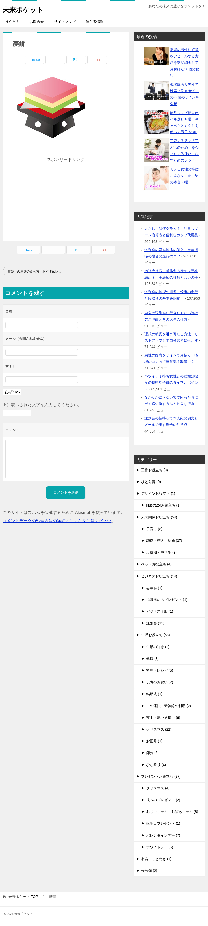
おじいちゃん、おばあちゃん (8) (172, 812)
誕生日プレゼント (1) (163, 823)
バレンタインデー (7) (163, 835)
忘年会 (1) (154, 588)
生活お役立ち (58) (155, 635)
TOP (23, 897)
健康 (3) (152, 659)
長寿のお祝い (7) (159, 682)
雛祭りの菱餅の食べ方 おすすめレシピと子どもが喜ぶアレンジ (37, 271)
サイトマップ (65, 22)
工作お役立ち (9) (154, 470)
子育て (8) (154, 529)
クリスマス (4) (157, 788)
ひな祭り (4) (156, 765)
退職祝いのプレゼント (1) (166, 600)
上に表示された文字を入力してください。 (42, 405)
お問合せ (37, 22)
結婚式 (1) (154, 694)
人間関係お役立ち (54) (159, 517)
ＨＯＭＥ (12, 22)
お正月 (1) (154, 741)
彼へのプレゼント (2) (163, 800)
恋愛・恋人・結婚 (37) (164, 541)
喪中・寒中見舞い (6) (163, 717)
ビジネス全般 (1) (159, 611)
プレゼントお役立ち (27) (161, 776)
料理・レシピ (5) (159, 670)
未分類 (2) (149, 871)
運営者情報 (95, 22)
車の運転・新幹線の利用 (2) (168, 706)
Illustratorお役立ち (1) (163, 505)
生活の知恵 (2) (157, 647)
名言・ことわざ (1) (156, 859)
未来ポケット (26, 9)
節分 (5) (152, 753)
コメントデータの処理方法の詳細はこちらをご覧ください (57, 520)
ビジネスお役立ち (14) (159, 576)
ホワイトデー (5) (159, 847)
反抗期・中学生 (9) (161, 552)
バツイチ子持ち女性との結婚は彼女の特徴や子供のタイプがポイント (171, 382)
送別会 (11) (155, 623)
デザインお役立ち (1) (158, 493)
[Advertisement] (66, 196)
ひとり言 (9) (151, 482)
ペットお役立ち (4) (156, 564)
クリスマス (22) (159, 729)
